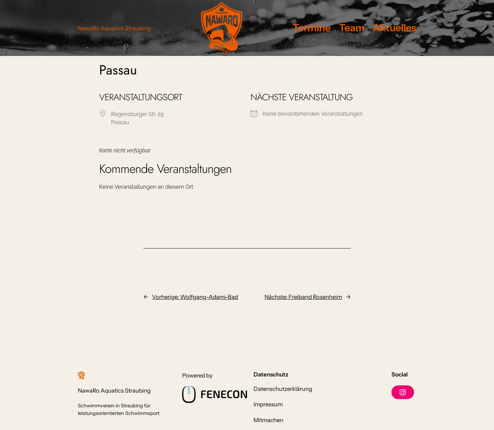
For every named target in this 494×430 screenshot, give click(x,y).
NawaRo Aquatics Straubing (114, 28)
